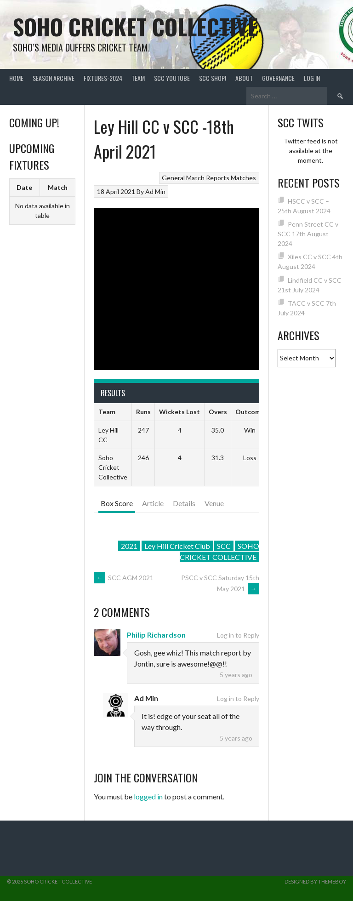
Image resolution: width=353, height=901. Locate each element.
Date (24, 187)
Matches (243, 178)
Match (58, 187)
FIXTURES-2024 (103, 78)
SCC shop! (212, 78)
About (244, 78)
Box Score (117, 503)
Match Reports (207, 178)
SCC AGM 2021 (124, 578)
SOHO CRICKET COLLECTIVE (219, 551)
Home (16, 78)
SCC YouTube (172, 78)
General (173, 178)
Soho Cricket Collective (135, 26)
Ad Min (155, 191)
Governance (278, 78)
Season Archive (53, 78)
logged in (148, 796)
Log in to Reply (238, 635)
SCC (224, 546)
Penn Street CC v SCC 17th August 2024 (308, 233)
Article (153, 503)
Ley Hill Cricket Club (177, 546)
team (138, 78)
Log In (312, 78)
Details (184, 503)
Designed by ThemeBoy (315, 881)
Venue (214, 503)
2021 (129, 546)
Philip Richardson (156, 634)
